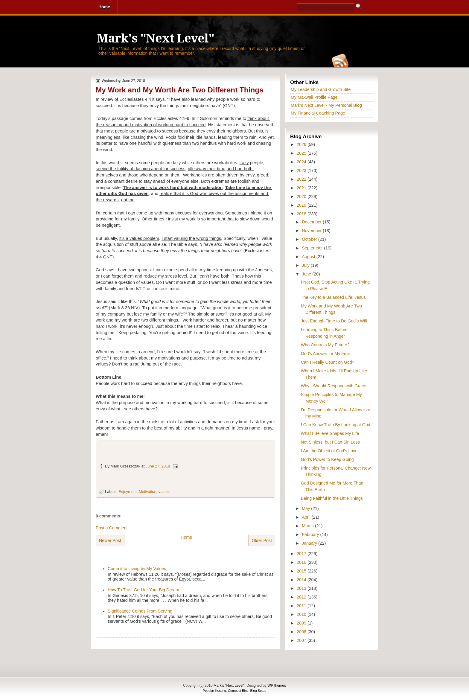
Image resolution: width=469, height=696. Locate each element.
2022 (302, 179)
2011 (302, 605)
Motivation (147, 491)
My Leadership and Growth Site (321, 89)
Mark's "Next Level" (155, 38)
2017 (302, 553)
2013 (302, 588)
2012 (302, 597)
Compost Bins (238, 690)
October (310, 239)
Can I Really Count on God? (327, 362)
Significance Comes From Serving (140, 611)
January (310, 543)
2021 (302, 187)
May (306, 508)
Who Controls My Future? (325, 344)
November (312, 230)
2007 (302, 640)
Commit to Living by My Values (137, 568)
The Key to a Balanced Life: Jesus (333, 297)
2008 (302, 631)
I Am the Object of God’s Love (329, 450)
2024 (302, 161)
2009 (302, 623)
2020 (302, 196)
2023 (302, 170)
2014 (302, 579)
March (308, 525)
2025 (302, 153)
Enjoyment (127, 491)
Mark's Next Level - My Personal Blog (326, 105)
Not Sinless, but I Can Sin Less (330, 442)
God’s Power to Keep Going (327, 459)
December (312, 222)
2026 (302, 144)
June (307, 274)
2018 (302, 213)
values (164, 491)
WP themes (276, 685)
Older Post (262, 540)
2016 (302, 562)
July (306, 265)
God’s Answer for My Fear (325, 353)
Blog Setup (258, 690)
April (307, 517)
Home (186, 537)
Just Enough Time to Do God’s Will (334, 321)
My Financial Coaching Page (318, 113)
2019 (302, 205)
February (311, 534)
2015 (302, 571)
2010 (302, 614)
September (313, 248)
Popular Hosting (214, 690)
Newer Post (110, 540)
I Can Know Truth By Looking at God (335, 424)
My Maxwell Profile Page (314, 97)
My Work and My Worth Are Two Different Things (180, 90)
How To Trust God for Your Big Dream (143, 589)
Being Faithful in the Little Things (332, 498)
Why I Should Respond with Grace (333, 385)
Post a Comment (111, 528)
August (309, 256)
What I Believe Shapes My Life (330, 433)
